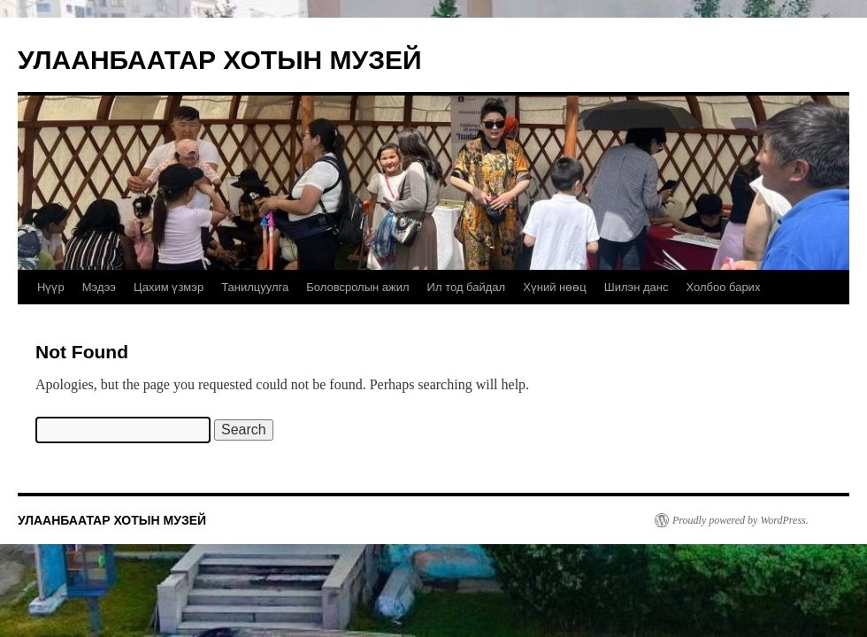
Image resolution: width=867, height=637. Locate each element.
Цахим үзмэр (168, 287)
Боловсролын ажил (357, 287)
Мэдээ (99, 287)
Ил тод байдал (466, 287)
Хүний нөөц (555, 287)
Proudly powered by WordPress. (740, 520)
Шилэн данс (636, 287)
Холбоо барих (723, 287)
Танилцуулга (254, 287)
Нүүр (51, 287)
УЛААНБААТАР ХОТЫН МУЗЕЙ (220, 59)
